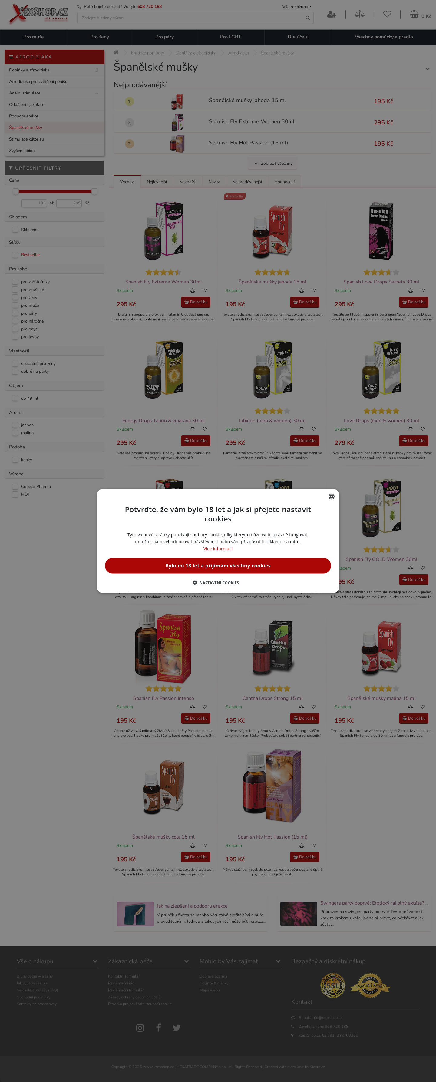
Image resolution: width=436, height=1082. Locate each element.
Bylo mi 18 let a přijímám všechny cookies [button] (218, 565)
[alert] (218, 541)
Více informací (218, 548)
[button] (218, 583)
